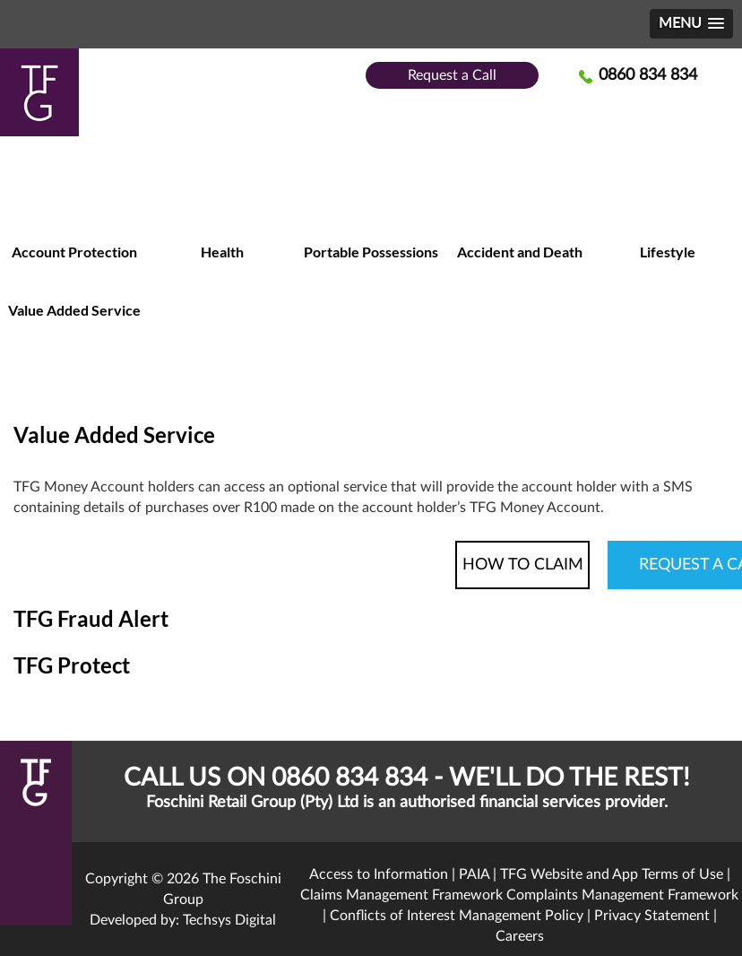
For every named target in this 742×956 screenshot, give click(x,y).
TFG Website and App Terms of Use (611, 874)
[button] (691, 24)
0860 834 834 (648, 75)
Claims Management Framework (401, 895)
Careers (520, 936)
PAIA (474, 874)
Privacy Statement (652, 915)
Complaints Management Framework (622, 895)
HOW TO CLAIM (522, 565)
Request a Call (452, 75)
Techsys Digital (229, 920)
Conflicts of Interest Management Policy (456, 915)
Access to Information (378, 874)
